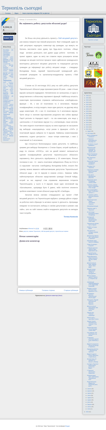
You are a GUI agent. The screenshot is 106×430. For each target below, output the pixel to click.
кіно (4, 110)
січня (88, 409)
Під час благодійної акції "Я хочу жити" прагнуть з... (92, 191)
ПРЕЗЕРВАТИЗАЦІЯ (92, 206)
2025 (87, 98)
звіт (7, 108)
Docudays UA (8, 50)
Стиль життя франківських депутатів (91, 176)
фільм (11, 135)
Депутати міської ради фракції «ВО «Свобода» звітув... (92, 308)
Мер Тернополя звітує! (91, 158)
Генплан (5, 62)
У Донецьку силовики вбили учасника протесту (92, 171)
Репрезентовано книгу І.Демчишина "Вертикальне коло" (93, 377)
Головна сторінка (48, 290)
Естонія (5, 66)
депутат (25, 231)
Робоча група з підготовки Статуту (92, 318)
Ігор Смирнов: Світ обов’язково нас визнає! (92, 334)
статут (4, 126)
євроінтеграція (6, 138)
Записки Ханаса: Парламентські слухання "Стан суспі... (92, 323)
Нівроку (11, 76)
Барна (11, 58)
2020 (87, 109)
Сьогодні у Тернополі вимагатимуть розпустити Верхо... (92, 366)
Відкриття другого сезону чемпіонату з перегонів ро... (92, 355)
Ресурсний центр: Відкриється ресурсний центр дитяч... (92, 384)
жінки (12, 107)
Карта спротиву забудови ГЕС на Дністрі (36, 13)
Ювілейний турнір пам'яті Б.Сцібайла (93, 241)
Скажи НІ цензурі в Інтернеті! (92, 245)
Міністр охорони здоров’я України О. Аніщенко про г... (92, 278)
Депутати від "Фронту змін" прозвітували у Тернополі (92, 237)
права (11, 121)
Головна (8, 13)
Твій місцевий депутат (67, 38)
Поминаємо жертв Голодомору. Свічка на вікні (92, 181)
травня (89, 400)
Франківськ (10, 82)
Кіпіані (12, 73)
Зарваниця (5, 69)
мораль (11, 111)
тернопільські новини (61, 231)
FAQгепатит (6, 51)
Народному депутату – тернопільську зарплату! (92, 350)
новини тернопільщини (7, 116)
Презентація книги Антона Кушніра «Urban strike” (92, 329)
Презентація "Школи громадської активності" (92, 163)
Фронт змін (5, 83)
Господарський (6, 63)
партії (12, 120)
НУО (12, 74)
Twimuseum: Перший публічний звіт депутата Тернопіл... (92, 302)
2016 (87, 118)
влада (4, 90)
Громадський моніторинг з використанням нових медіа (92, 219)
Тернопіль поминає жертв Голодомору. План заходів (93, 186)
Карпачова (5, 71)
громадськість (7, 101)
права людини (8, 122)
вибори (11, 89)
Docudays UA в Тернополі (91, 167)
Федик (4, 82)
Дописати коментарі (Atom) (53, 295)
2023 (87, 102)
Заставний (11, 69)
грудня (89, 131)
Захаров (5, 70)
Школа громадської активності (92, 136)
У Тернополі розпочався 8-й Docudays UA (92, 140)
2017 (87, 115)
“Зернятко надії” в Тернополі (92, 209)
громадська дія (8, 96)
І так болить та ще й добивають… (92, 144)
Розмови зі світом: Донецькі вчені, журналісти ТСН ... (92, 290)
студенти (10, 126)
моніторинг (6, 111)
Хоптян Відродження (8, 85)
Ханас (11, 83)
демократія (5, 105)
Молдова (5, 74)
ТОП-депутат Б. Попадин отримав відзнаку (92, 232)
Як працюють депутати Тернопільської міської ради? (91, 295)
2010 (87, 411)
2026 (87, 95)
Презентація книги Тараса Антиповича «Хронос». (92, 202)
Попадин (5, 77)
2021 (87, 106)
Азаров (4, 58)
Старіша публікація (71, 290)
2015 (87, 120)
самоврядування (7, 125)
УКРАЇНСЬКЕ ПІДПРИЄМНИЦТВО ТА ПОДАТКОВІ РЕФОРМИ (93, 284)
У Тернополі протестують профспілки (91, 372)
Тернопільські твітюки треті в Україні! (93, 224)
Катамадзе (11, 71)
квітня (89, 402)
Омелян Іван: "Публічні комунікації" (91, 314)
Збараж (11, 70)
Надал (4, 76)
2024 (87, 100)
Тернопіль (7, 80)
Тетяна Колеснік (71, 217)
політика (5, 121)
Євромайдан (6, 54)
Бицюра (11, 59)
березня (89, 404)
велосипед (5, 89)
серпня (89, 393)
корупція (11, 108)
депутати (5, 107)
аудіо (12, 87)
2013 (87, 124)
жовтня (89, 388)
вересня (89, 391)
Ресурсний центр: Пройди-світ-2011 (92, 253)
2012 (87, 127)
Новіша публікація (26, 290)
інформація (5, 140)
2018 (87, 113)
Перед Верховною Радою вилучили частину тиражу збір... (92, 258)
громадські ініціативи (8, 100)
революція (5, 124)
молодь (11, 110)
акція (4, 88)
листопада (90, 133)
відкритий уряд (8, 93)
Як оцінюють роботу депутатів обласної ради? (93, 196)
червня (89, 397)
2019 (87, 111)
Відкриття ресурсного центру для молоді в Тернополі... (92, 345)
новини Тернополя (34, 231)
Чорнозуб (5, 86)
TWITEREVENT (6, 52)
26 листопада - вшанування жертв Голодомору (92, 213)
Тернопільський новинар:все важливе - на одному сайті (91, 149)
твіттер (11, 129)
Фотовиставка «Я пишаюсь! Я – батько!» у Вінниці (92, 360)
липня (89, 395)
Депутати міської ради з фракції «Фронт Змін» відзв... (91, 265)
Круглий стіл (6, 73)
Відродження (6, 61)
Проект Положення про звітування (92, 154)
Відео (16, 13)
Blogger (67, 426)
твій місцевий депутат (47, 231)
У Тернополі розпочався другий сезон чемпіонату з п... (93, 339)
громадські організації (6, 98)
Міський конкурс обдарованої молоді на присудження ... (92, 271)
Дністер (11, 65)
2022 (87, 104)
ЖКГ (12, 66)
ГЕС (12, 61)
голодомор (5, 94)
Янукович (11, 86)
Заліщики (5, 67)
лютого (89, 406)
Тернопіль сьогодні (22, 8)
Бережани (5, 59)
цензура (5, 137)
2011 (87, 129)
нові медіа (5, 118)
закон (4, 108)
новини (5, 112)
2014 (87, 122)
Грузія (4, 65)
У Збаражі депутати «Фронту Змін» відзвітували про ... (93, 249)
